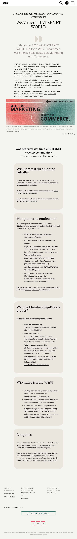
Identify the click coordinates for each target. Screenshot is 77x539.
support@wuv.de (31, 201)
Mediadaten (52, 488)
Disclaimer (9, 494)
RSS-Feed (25, 498)
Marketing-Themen (32, 290)
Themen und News (43, 234)
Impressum (9, 491)
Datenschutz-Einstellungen (28, 492)
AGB (23, 495)
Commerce (37, 87)
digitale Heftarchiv (34, 267)
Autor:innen (10, 497)
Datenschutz (27, 488)
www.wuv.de (45, 80)
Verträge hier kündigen (53, 492)
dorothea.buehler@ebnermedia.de (36, 365)
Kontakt (8, 488)
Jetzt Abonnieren (38, 513)
